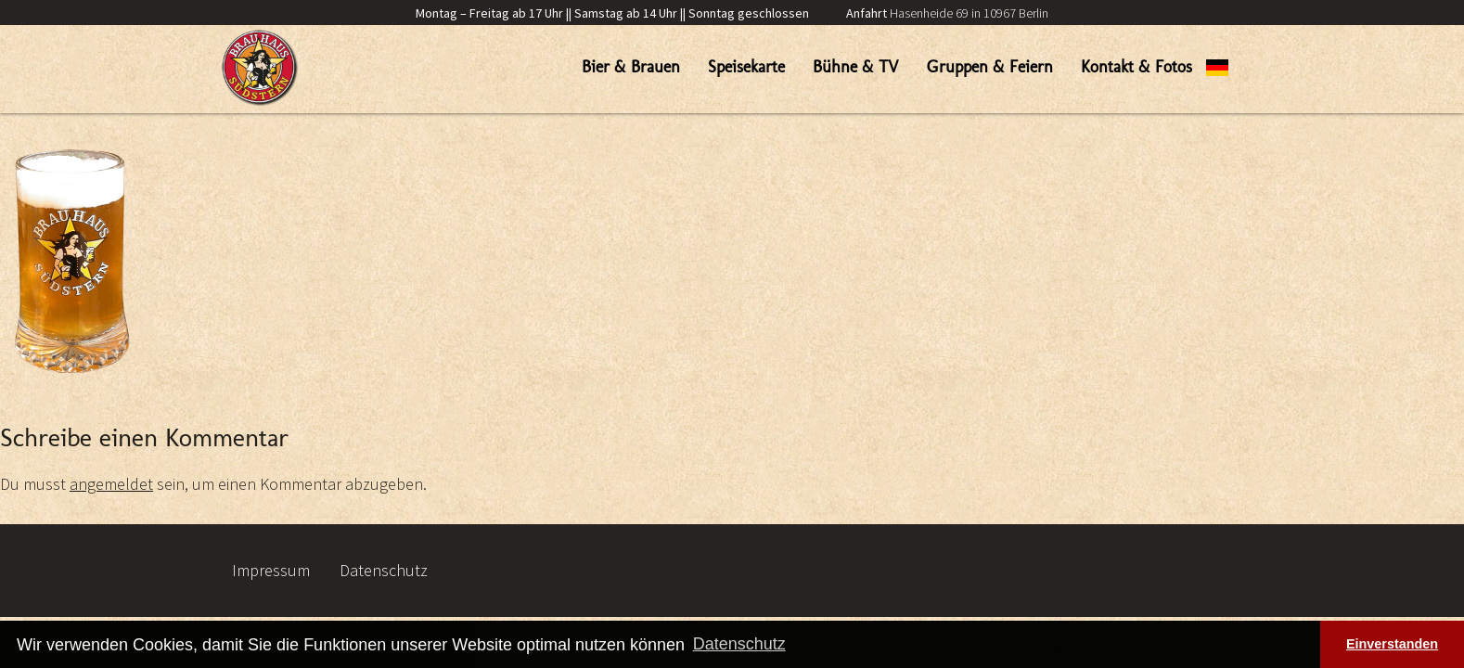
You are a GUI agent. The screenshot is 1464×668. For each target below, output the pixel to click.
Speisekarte (746, 67)
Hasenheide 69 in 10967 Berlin (947, 13)
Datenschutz (384, 570)
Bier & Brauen (631, 67)
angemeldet (111, 484)
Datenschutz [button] (739, 644)
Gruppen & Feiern (990, 67)
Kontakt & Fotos (1136, 67)
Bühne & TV (856, 67)
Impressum (271, 570)
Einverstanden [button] (1392, 643)
